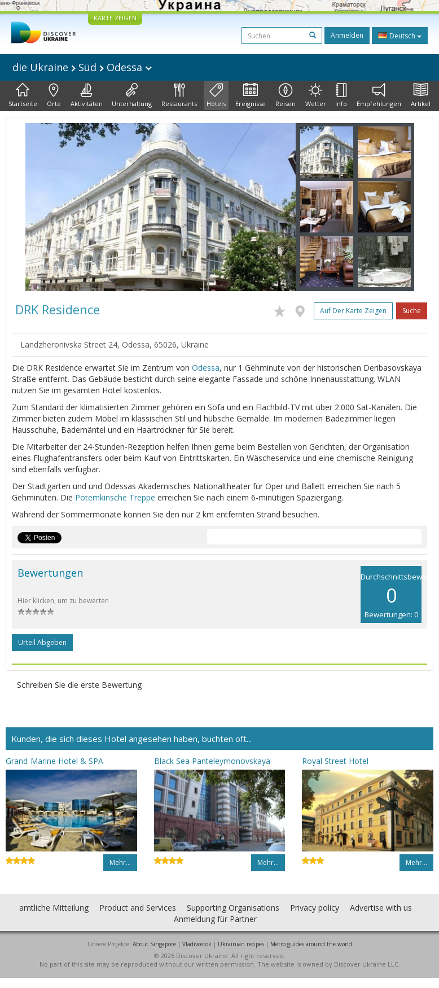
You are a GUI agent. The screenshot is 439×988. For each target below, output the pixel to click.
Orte (54, 95)
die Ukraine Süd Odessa (82, 67)
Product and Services (137, 907)
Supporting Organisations (233, 907)
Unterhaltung (132, 95)
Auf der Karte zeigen (353, 310)
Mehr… (120, 862)
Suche (411, 310)
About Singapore (154, 944)
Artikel (421, 95)
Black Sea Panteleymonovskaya (212, 761)
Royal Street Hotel (335, 761)
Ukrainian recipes (241, 944)
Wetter (315, 95)
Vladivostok (197, 944)
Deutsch (400, 35)
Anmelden (347, 35)
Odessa (206, 367)
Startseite (22, 95)
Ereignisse (250, 95)
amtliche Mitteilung (54, 907)
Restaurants (179, 95)
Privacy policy (314, 907)
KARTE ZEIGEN (115, 18)
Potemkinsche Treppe (115, 497)
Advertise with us (381, 907)
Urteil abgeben (42, 642)
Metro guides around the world (311, 944)
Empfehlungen (379, 95)
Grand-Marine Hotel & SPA (54, 761)
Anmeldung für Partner (215, 919)
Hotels (216, 95)
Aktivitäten (87, 95)
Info (341, 95)
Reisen (285, 95)
